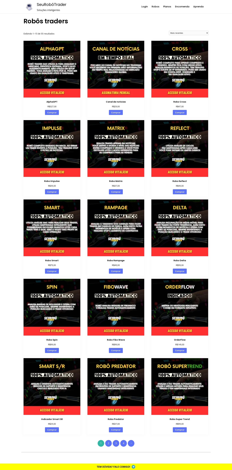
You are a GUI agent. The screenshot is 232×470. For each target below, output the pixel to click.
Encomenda (182, 6)
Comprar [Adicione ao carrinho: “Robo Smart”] (52, 271)
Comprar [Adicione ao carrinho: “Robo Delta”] (180, 271)
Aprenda (198, 6)
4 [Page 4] (123, 443)
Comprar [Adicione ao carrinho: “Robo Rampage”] (116, 271)
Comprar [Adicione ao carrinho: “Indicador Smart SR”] (52, 429)
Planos (167, 6)
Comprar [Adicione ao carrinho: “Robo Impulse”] (52, 191)
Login (144, 6)
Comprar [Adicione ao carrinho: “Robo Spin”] (52, 350)
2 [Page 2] (108, 443)
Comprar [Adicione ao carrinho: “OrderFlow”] (180, 350)
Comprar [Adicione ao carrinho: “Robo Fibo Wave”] (116, 350)
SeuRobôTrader (51, 4)
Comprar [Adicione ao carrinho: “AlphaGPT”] (52, 112)
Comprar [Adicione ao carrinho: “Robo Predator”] (116, 429)
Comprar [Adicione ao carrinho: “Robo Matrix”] (116, 191)
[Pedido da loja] (188, 33)
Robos (155, 6)
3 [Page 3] (116, 443)
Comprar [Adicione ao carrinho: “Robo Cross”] (180, 112)
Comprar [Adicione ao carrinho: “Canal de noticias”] (116, 112)
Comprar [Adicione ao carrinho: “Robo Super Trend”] (180, 429)
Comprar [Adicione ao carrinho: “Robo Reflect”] (180, 191)
